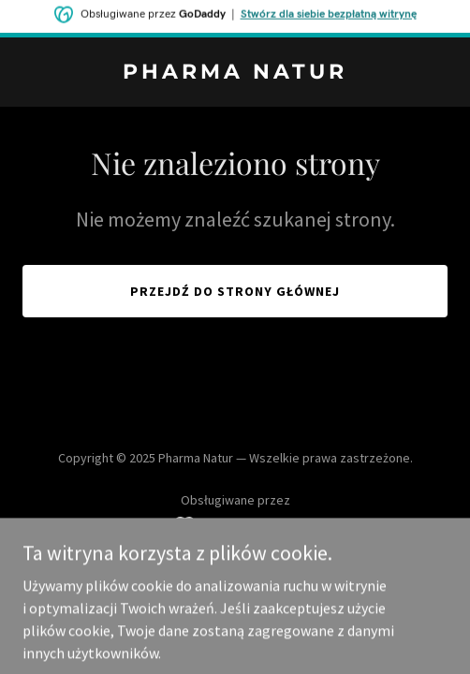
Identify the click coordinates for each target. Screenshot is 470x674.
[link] (235, 73)
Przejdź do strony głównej (235, 291)
